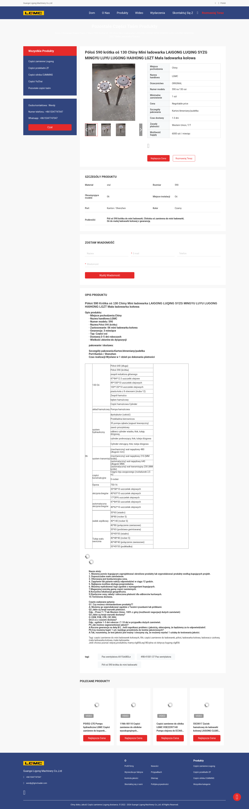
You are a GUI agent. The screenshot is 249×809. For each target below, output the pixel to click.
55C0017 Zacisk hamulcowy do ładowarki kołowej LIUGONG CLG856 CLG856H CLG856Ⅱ (206, 727)
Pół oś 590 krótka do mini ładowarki (119, 664)
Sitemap (154, 778)
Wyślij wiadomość (109, 275)
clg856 (137, 642)
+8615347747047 (54, 111)
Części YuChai (35, 81)
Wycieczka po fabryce (133, 772)
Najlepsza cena (158, 158)
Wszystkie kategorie (201, 784)
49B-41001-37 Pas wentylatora (156, 656)
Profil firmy (129, 766)
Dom (57, 33)
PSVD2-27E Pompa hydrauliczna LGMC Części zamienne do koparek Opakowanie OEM (96, 727)
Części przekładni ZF (38, 68)
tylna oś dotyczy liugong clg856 (164, 642)
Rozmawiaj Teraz (184, 158)
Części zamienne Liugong (41, 61)
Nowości (154, 766)
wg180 (145, 642)
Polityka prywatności (159, 784)
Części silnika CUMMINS (40, 74)
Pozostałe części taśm (73, 33)
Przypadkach (156, 772)
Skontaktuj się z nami (133, 784)
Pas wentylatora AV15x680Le (116, 656)
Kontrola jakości (131, 778)
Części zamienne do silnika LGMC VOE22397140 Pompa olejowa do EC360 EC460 (170, 727)
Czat (49, 127)
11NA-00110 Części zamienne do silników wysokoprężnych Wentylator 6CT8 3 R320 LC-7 (132, 727)
